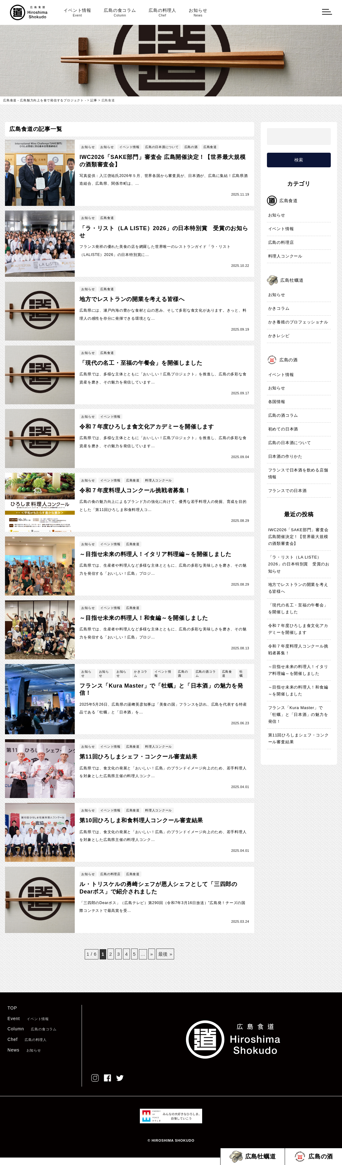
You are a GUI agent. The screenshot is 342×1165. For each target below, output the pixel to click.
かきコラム (279, 308)
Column (32, 1036)
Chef (27, 1047)
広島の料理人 (162, 12)
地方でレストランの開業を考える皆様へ (298, 588)
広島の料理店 (281, 242)
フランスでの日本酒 (287, 490)
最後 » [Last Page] (166, 961)
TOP (12, 1015)
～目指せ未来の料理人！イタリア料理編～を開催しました (298, 670)
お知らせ (198, 12)
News (24, 1057)
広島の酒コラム (283, 415)
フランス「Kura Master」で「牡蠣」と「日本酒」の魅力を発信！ (298, 715)
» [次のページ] (152, 961)
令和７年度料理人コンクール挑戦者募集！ (298, 650)
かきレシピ (279, 336)
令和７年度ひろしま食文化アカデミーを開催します (298, 629)
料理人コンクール (285, 256)
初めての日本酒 (283, 429)
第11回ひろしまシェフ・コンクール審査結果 (298, 739)
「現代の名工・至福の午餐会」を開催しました (298, 609)
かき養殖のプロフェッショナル (298, 322)
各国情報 (276, 402)
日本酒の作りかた (285, 456)
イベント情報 (77, 12)
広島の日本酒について (289, 443)
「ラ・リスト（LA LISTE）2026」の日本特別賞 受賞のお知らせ (296, 564)
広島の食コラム (120, 12)
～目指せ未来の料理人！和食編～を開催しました (298, 691)
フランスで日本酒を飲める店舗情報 (298, 473)
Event (28, 1026)
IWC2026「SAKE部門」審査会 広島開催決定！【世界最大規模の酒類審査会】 (298, 537)
